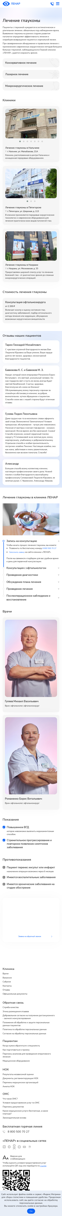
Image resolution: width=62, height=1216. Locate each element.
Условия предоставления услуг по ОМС (24, 1100)
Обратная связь (14, 995)
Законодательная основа (16, 1116)
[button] (20, 141)
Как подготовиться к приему (18, 1045)
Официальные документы (17, 986)
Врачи (6, 965)
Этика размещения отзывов (18, 1004)
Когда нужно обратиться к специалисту (24, 1040)
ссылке (43, 1165)
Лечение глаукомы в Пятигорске (25, 208)
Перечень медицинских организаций (23, 1079)
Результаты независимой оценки (21, 1070)
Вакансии (8, 969)
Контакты (8, 978)
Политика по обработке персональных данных (28, 1024)
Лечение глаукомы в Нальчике (24, 148)
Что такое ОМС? (11, 1095)
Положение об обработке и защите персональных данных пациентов (21, 1018)
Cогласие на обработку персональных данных (28, 1028)
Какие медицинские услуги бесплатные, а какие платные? (29, 1110)
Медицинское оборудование (18, 1056)
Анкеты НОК (10, 1083)
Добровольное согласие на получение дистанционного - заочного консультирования (28, 1011)
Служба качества (12, 1000)
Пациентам (11, 1036)
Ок (31, 1211)
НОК (6, 1066)
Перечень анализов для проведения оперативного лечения (22, 1051)
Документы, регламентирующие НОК (23, 1074)
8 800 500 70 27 (51, 4)
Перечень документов (15, 1104)
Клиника (9, 960)
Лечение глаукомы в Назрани (23, 266)
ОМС (6, 1091)
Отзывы (7, 982)
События (7, 973)
